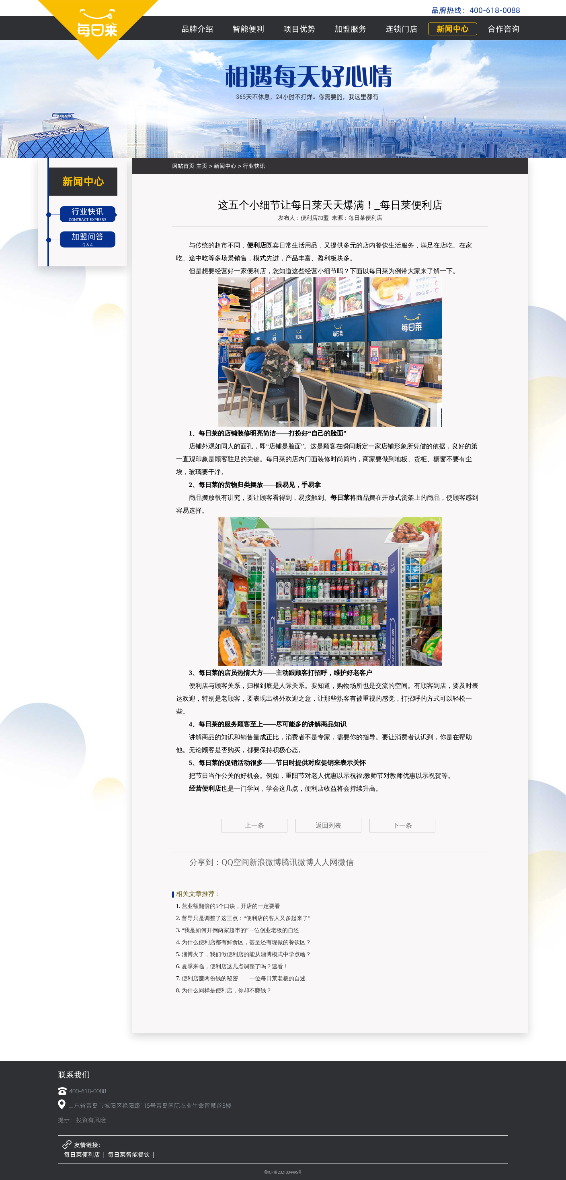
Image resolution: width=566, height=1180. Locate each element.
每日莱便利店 (82, 1154)
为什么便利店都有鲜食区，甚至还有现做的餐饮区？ (246, 942)
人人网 (326, 862)
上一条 (254, 825)
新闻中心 (453, 28)
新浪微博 (265, 862)
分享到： (205, 862)
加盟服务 (350, 28)
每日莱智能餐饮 (129, 1154)
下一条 (402, 825)
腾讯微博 (297, 862)
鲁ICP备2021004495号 (283, 1172)
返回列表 (328, 825)
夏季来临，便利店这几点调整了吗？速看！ (235, 966)
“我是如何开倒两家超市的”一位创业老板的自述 (240, 930)
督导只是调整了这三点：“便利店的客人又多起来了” (246, 918)
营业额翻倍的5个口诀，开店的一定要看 (231, 906)
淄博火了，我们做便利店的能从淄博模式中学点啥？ (246, 954)
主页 (201, 166)
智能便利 (248, 28)
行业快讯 (254, 166)
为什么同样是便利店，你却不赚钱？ (227, 991)
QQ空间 (235, 862)
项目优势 (299, 28)
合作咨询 (504, 28)
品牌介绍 (197, 28)
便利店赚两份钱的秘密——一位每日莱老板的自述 (244, 978)
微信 (346, 862)
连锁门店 (402, 28)
